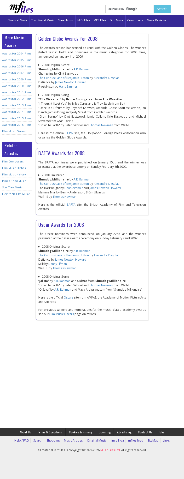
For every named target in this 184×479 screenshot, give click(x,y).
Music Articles (74, 440)
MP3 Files (100, 20)
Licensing (105, 432)
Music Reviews (156, 20)
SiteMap (150, 440)
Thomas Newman (101, 125)
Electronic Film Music (15, 194)
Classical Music (17, 20)
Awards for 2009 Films (16, 79)
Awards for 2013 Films (16, 105)
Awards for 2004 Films (16, 53)
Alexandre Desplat (106, 78)
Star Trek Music (12, 187)
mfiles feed (134, 440)
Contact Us (143, 432)
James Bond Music (13, 181)
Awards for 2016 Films (16, 124)
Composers (135, 20)
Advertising (124, 432)
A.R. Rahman (82, 69)
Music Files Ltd (110, 450)
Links (163, 440)
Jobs (159, 432)
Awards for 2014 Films (16, 112)
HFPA (69, 133)
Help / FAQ (25, 440)
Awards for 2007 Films (16, 73)
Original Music (96, 440)
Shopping (55, 440)
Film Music (117, 20)
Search (40, 440)
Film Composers (12, 161)
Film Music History (14, 174)
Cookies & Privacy (81, 432)
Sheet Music (66, 20)
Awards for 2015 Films (16, 118)
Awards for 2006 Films (16, 66)
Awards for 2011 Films (16, 92)
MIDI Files (83, 20)
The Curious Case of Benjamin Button (63, 78)
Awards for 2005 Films (16, 60)
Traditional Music (42, 20)
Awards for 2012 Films (16, 99)
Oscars (68, 297)
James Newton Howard (70, 82)
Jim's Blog (116, 440)
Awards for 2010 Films (16, 86)
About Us (27, 432)
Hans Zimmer (68, 86)
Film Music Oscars (13, 131)
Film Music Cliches (14, 168)
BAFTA (71, 205)
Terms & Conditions (51, 432)
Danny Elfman (57, 264)
